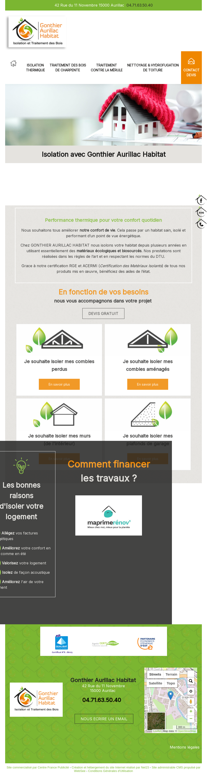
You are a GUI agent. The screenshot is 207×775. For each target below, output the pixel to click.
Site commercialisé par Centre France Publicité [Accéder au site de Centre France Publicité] (38, 767)
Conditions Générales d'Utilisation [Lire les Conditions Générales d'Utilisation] (110, 771)
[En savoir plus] (147, 496)
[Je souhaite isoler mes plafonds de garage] (147, 527)
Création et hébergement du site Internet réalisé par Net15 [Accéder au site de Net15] (110, 767)
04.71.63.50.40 (140, 5)
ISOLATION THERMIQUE (35, 67)
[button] (190, 673)
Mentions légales (185, 747)
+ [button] (190, 711)
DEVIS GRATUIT (103, 425)
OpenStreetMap (187, 731)
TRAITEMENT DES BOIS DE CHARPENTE (68, 67)
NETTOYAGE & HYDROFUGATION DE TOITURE (153, 67)
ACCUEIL (13, 63)
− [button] (190, 719)
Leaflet (157, 731)
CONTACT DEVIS (191, 72)
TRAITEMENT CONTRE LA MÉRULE (107, 67)
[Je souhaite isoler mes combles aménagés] (147, 452)
